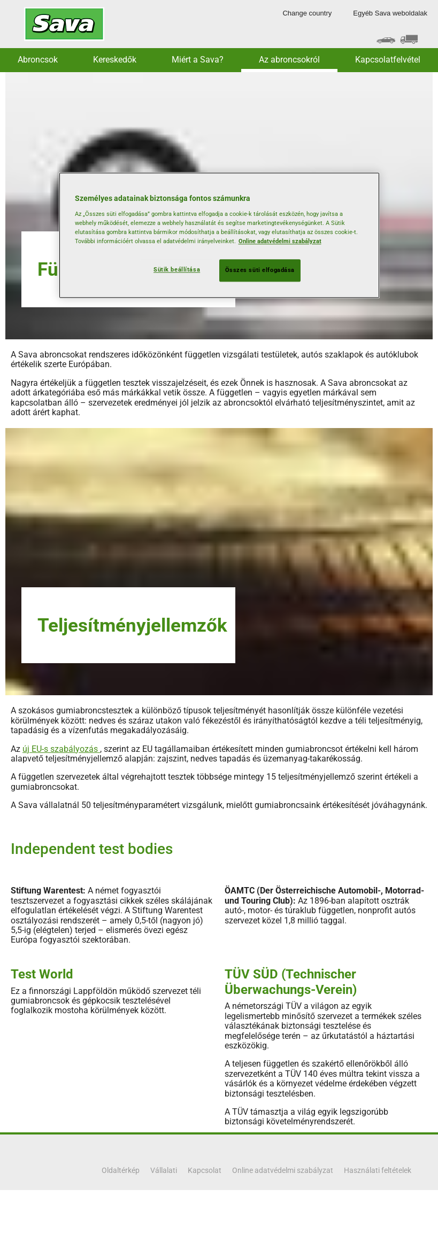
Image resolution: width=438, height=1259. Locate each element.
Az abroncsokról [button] (289, 60)
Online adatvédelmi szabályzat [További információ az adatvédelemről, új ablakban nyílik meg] (280, 241)
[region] (219, 236)
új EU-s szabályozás (61, 749)
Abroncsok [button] (38, 60)
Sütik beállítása (176, 270)
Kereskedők (114, 60)
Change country (307, 13)
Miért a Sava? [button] (198, 60)
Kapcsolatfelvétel (387, 60)
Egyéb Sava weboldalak (390, 13)
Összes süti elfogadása (260, 270)
